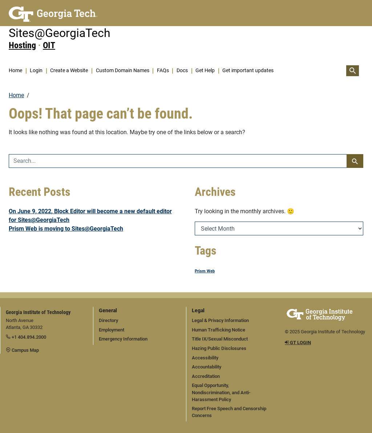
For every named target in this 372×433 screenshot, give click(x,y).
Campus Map (22, 350)
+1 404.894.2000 (26, 337)
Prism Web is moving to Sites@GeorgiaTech (66, 228)
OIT (49, 45)
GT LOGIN (298, 342)
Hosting (22, 45)
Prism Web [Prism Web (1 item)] (205, 271)
